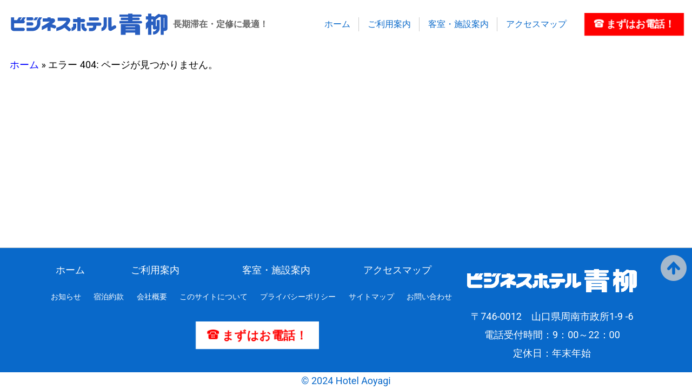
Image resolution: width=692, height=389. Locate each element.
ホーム (337, 24)
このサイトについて (213, 296)
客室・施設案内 (458, 24)
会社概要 (152, 296)
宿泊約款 (109, 296)
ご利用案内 (389, 24)
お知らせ (66, 296)
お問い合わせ (429, 296)
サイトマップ (371, 296)
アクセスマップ (536, 24)
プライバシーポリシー (298, 296)
